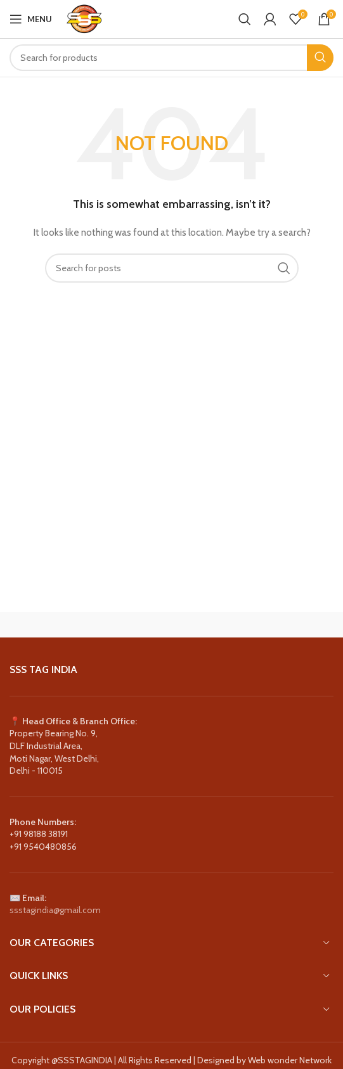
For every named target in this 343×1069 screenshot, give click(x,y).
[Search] (244, 19)
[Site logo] (84, 17)
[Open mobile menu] (30, 19)
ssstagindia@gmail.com (55, 910)
